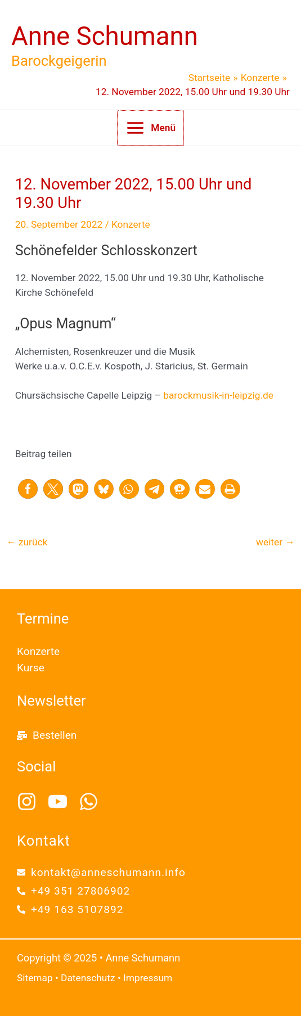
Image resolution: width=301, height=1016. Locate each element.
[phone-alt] (73, 890)
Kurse (30, 667)
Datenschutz (88, 977)
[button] (28, 489)
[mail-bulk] (47, 735)
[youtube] (62, 801)
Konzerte (130, 224)
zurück (26, 542)
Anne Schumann (104, 36)
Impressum (147, 977)
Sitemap (35, 977)
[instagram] (31, 801)
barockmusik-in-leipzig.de (218, 395)
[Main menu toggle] (150, 128)
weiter (275, 542)
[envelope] (101, 872)
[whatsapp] (92, 801)
